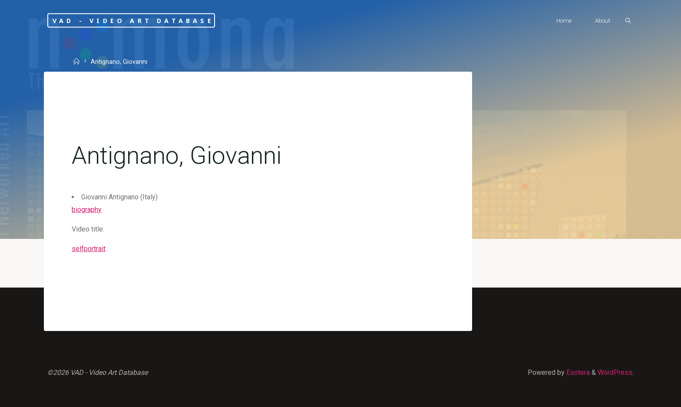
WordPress (615, 372)
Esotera (577, 372)
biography (87, 209)
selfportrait (89, 249)
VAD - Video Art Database (133, 20)
